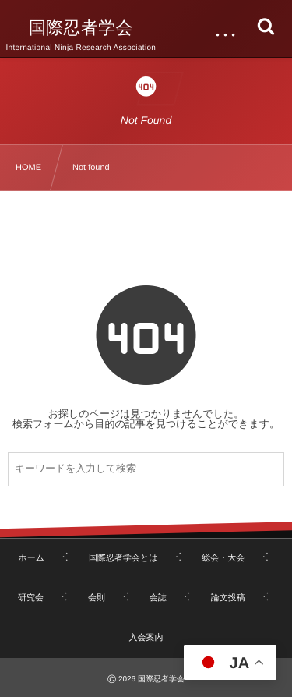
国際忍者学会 (81, 28)
